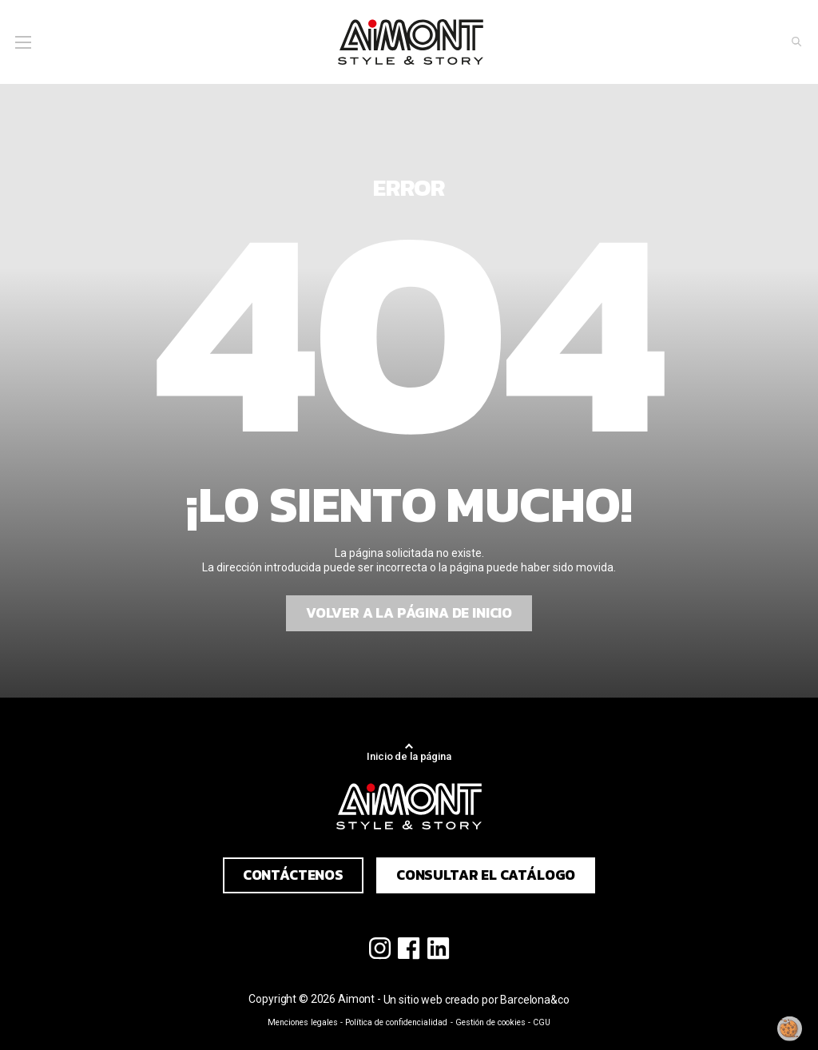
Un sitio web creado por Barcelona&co (476, 999)
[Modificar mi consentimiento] (790, 1028)
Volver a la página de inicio (409, 613)
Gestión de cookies (490, 1022)
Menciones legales (303, 1022)
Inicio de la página (409, 756)
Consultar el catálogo (485, 875)
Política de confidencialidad (396, 1022)
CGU (541, 1022)
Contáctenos (293, 875)
